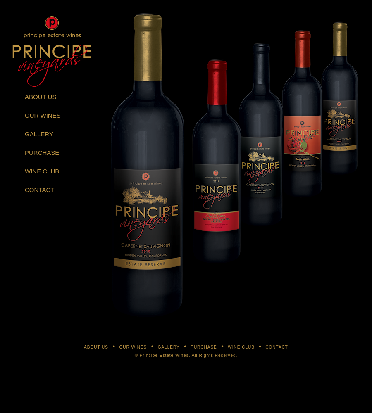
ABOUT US (40, 96)
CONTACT (39, 189)
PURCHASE (42, 152)
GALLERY (39, 134)
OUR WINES (43, 115)
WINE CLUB (42, 171)
